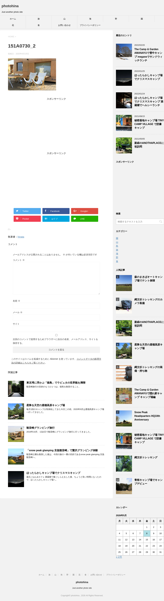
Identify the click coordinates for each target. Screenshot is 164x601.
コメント (19, 260)
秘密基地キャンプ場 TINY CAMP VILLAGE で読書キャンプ (149, 124)
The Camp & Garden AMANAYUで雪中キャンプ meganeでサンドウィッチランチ (148, 55)
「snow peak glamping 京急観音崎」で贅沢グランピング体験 (62, 450)
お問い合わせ (64, 25)
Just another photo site (82, 588)
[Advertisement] (56, 126)
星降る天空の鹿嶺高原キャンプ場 (45, 405)
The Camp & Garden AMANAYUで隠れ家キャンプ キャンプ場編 (148, 393)
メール (17, 312)
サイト (16, 324)
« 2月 (119, 557)
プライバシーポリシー (90, 25)
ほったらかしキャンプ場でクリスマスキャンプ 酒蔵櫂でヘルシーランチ (148, 101)
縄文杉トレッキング (145, 457)
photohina (10, 6)
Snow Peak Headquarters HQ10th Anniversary (147, 416)
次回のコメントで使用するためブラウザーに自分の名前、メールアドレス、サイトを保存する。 (55, 341)
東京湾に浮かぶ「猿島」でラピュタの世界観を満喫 (55, 382)
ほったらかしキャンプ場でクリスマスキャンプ (53, 473)
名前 (16, 301)
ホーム (13, 19)
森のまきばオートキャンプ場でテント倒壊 (148, 279)
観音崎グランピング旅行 (40, 427)
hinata (21, 236)
